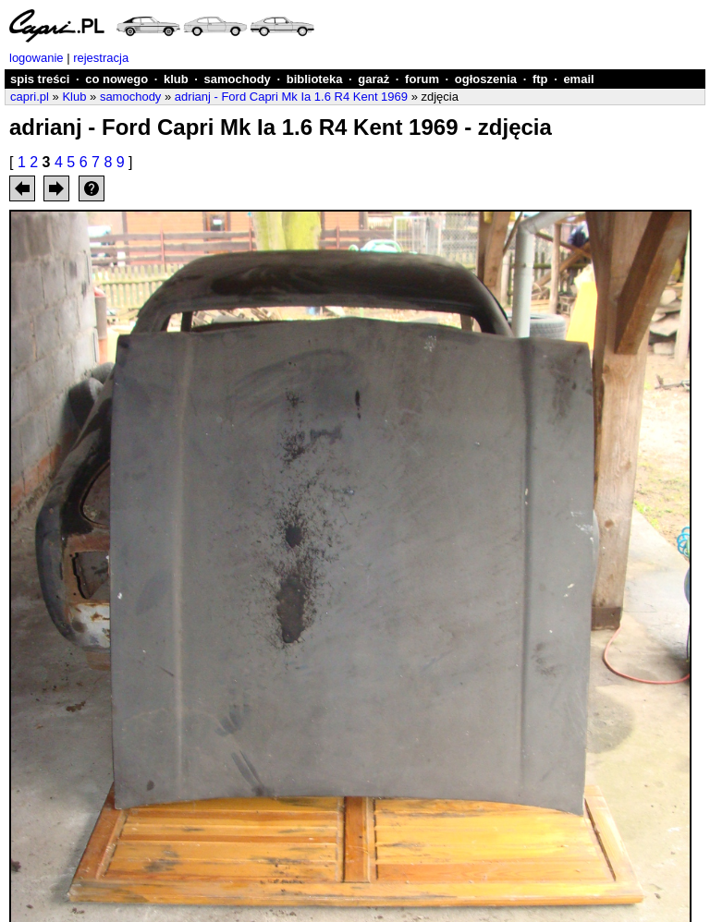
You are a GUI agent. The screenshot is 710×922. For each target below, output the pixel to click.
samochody (237, 79)
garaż (373, 79)
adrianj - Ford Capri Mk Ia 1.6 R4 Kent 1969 (291, 96)
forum (422, 79)
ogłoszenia (486, 79)
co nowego (116, 79)
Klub (74, 96)
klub (176, 79)
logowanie (36, 58)
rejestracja (101, 58)
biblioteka (315, 79)
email (578, 79)
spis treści (39, 79)
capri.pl (29, 96)
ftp (540, 79)
